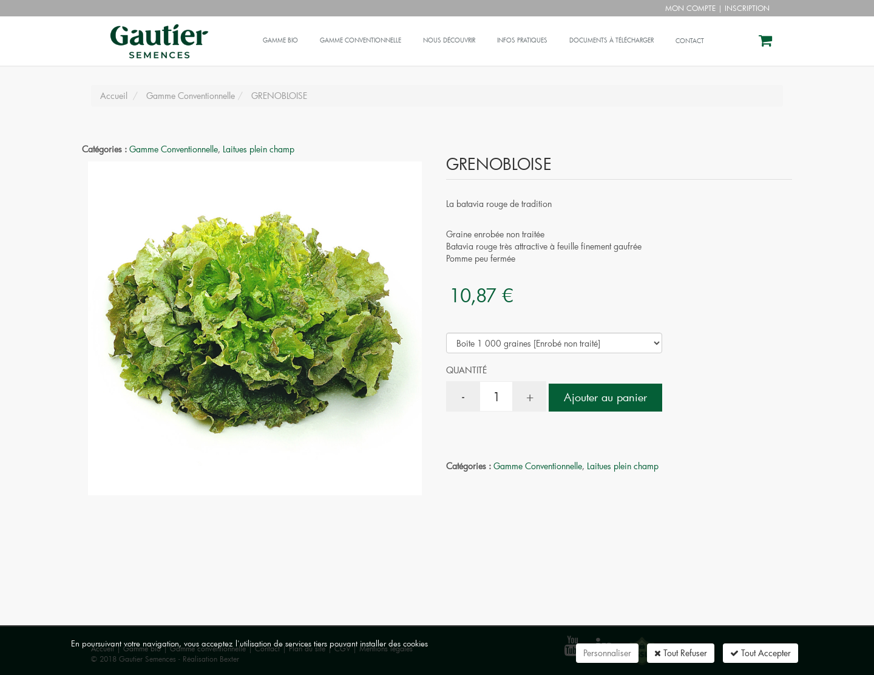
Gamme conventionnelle (360, 40)
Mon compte (690, 8)
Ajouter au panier (605, 397)
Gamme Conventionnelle (173, 149)
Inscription (747, 8)
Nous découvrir (449, 40)
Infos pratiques (522, 40)
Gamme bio (280, 40)
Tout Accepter (760, 653)
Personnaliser (607, 653)
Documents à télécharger (611, 40)
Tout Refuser (680, 653)
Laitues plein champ (258, 149)
